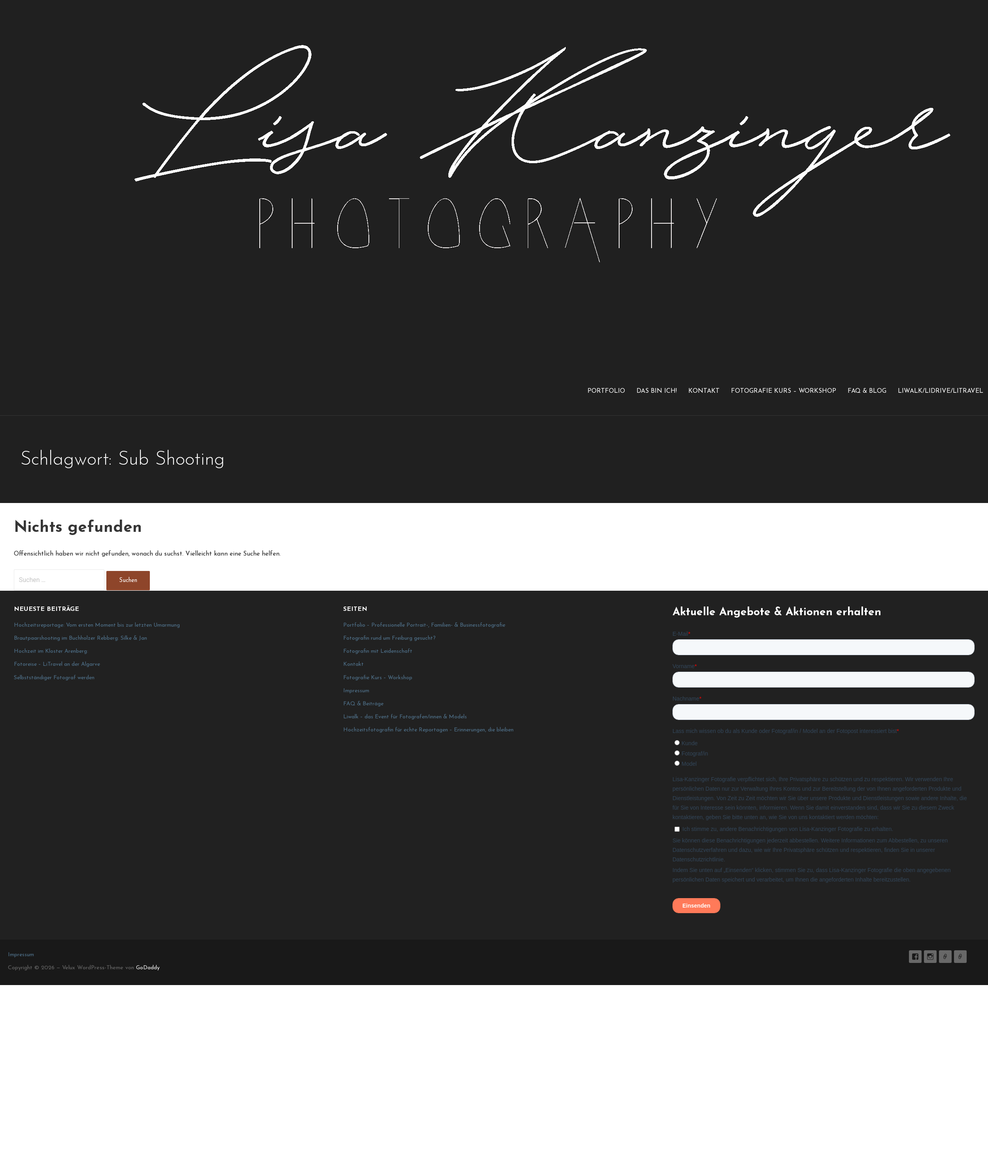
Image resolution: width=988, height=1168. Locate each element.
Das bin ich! (657, 391)
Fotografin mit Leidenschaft (377, 651)
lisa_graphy (930, 956)
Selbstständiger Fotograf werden (54, 678)
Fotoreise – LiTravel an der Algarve (57, 664)
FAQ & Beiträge (363, 704)
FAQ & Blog (867, 391)
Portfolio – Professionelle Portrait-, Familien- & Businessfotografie (424, 625)
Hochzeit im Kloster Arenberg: (51, 651)
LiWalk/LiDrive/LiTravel (940, 391)
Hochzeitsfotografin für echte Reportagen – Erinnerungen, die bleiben (428, 730)
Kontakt (704, 391)
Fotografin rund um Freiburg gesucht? (389, 638)
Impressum (356, 691)
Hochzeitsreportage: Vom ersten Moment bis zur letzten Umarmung (97, 625)
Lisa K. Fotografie (915, 956)
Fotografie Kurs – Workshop (783, 391)
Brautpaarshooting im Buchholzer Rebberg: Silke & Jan (80, 638)
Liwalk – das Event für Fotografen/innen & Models (405, 717)
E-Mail (945, 956)
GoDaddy (148, 968)
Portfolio (606, 391)
